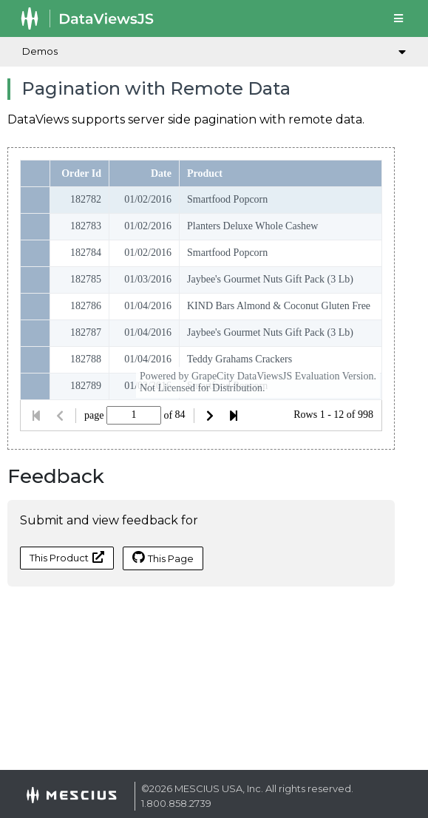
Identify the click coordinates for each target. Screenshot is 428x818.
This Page (163, 557)
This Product (67, 557)
